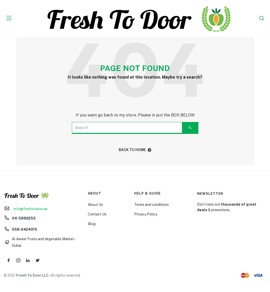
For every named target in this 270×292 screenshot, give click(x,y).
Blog (92, 224)
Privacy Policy (145, 214)
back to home (135, 150)
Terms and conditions (151, 205)
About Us (95, 205)
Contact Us (97, 214)
